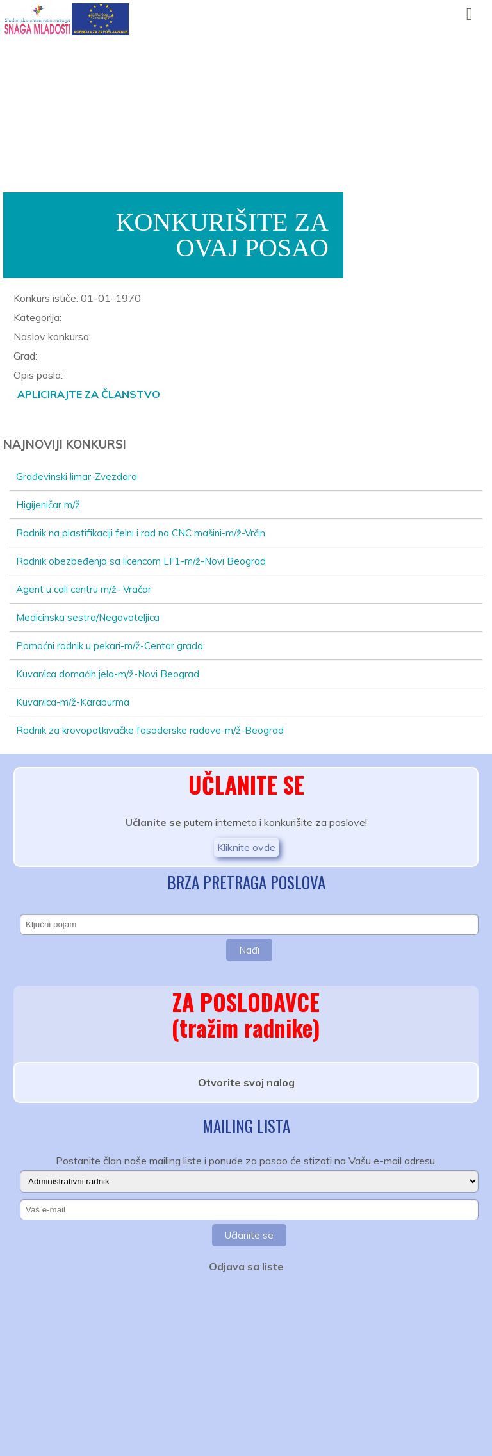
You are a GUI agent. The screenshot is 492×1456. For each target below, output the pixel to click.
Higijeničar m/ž (48, 505)
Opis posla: (38, 374)
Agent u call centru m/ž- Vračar (83, 589)
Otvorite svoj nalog (246, 1082)
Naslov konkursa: (52, 336)
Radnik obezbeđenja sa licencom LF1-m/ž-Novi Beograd (141, 561)
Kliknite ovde (246, 847)
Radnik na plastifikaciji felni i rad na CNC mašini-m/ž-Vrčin (140, 533)
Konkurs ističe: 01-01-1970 (77, 298)
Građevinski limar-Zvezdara (76, 476)
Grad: (25, 355)
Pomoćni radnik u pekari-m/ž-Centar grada (109, 646)
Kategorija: (37, 317)
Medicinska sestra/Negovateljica (88, 617)
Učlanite (146, 822)
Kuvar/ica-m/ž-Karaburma (72, 702)
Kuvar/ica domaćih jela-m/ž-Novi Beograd (107, 674)
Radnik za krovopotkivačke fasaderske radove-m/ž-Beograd (150, 730)
